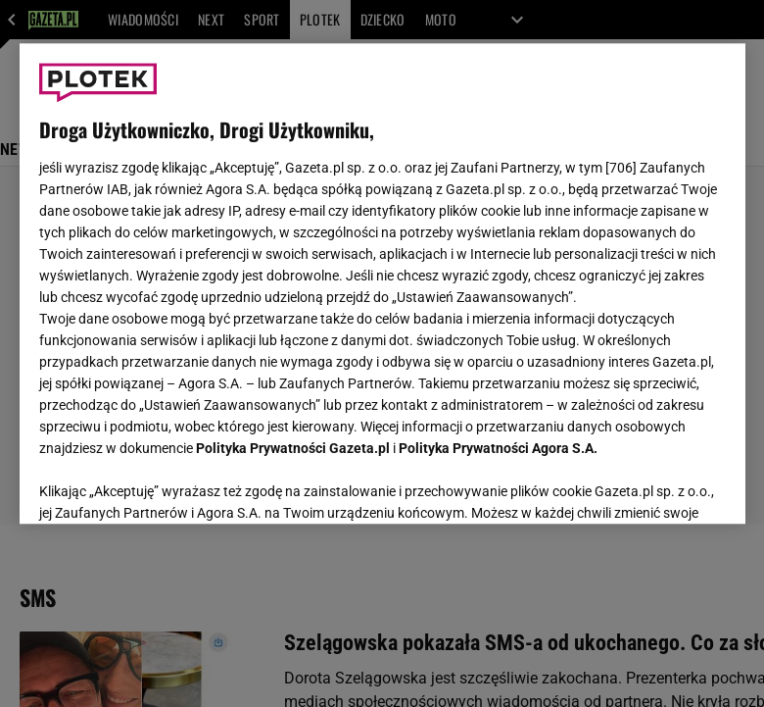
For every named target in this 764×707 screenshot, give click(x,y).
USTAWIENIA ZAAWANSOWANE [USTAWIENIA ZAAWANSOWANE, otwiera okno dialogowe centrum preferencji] (167, 484)
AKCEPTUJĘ (658, 485)
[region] (382, 283)
